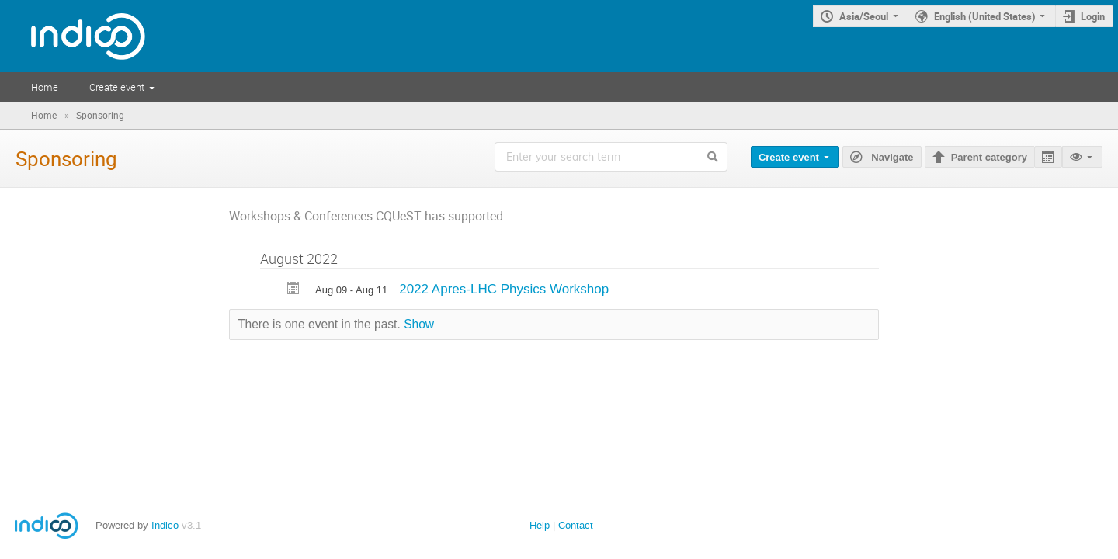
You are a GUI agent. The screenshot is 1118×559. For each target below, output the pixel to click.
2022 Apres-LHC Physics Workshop (504, 289)
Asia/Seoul (863, 16)
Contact (575, 525)
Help (539, 525)
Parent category (989, 157)
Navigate (891, 157)
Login (1093, 16)
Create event (116, 87)
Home (44, 87)
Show (419, 324)
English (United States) (985, 16)
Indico (165, 525)
